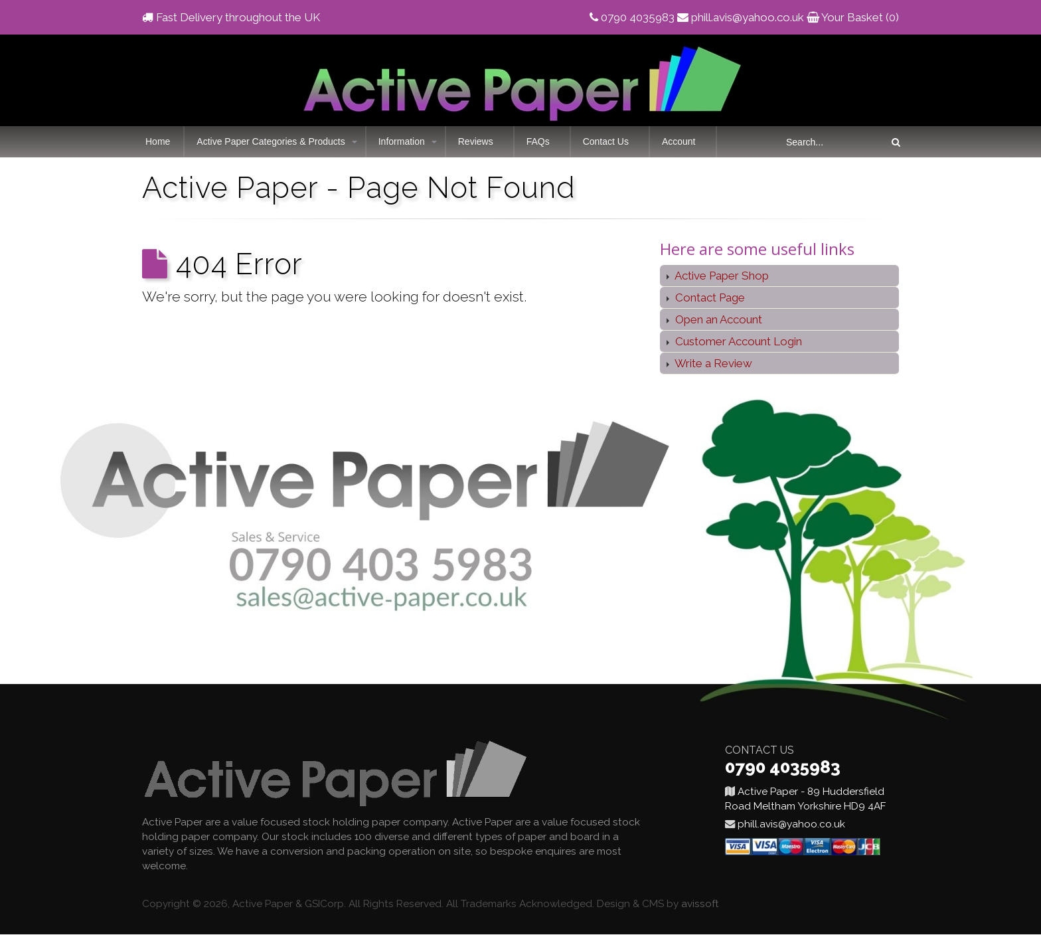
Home (157, 141)
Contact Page (709, 297)
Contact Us (606, 141)
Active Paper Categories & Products (271, 141)
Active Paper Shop (721, 275)
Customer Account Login (737, 341)
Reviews (475, 141)
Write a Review (712, 363)
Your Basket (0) (860, 17)
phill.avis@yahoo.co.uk (747, 17)
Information (401, 141)
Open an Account (717, 319)
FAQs (538, 141)
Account (679, 141)
